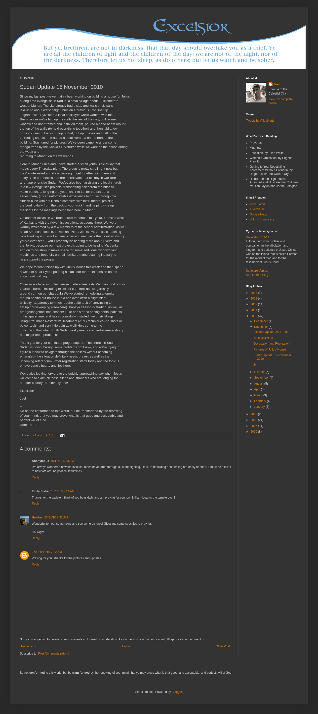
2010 (254, 316)
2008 (254, 420)
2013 (254, 298)
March (258, 395)
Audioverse (257, 209)
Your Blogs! (257, 204)
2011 (254, 310)
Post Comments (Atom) (53, 653)
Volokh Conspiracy (262, 219)
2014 (254, 293)
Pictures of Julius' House (269, 349)
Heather (37, 517)
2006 (254, 431)
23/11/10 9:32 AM (56, 517)
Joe (34, 552)
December (261, 321)
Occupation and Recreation (271, 343)
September (262, 377)
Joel (276, 84)
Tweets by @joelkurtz (260, 120)
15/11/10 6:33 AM (62, 461)
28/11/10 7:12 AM (50, 552)
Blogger (177, 692)
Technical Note (263, 338)
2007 (254, 426)
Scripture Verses (257, 270)
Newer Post (29, 646)
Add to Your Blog (257, 275)
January (260, 406)
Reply (36, 477)
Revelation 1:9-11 (257, 237)
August (259, 383)
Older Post (223, 646)
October (260, 372)
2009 (254, 414)
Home (126, 646)
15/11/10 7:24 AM (62, 491)
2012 (254, 304)
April (257, 389)
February (260, 401)
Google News (259, 214)
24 (255, 364)
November (261, 327)
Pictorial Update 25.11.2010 (271, 332)
